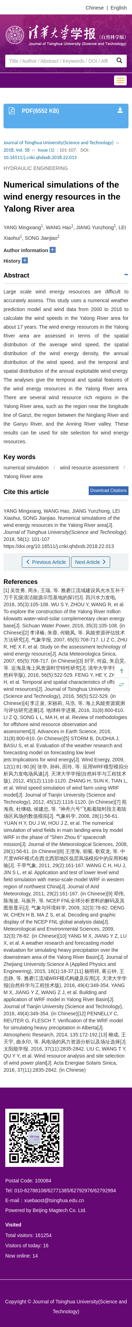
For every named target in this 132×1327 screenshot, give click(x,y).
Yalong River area (23, 476)
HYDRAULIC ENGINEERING (36, 168)
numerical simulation (26, 467)
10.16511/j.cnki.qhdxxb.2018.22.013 (40, 157)
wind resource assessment (89, 467)
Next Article (90, 562)
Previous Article (46, 562)
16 (46, 1245)
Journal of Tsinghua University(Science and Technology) (58, 143)
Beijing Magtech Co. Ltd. (60, 1210)
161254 (43, 1235)
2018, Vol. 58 (17, 150)
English (119, 8)
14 (35, 1256)
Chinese (95, 8)
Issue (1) (46, 150)
